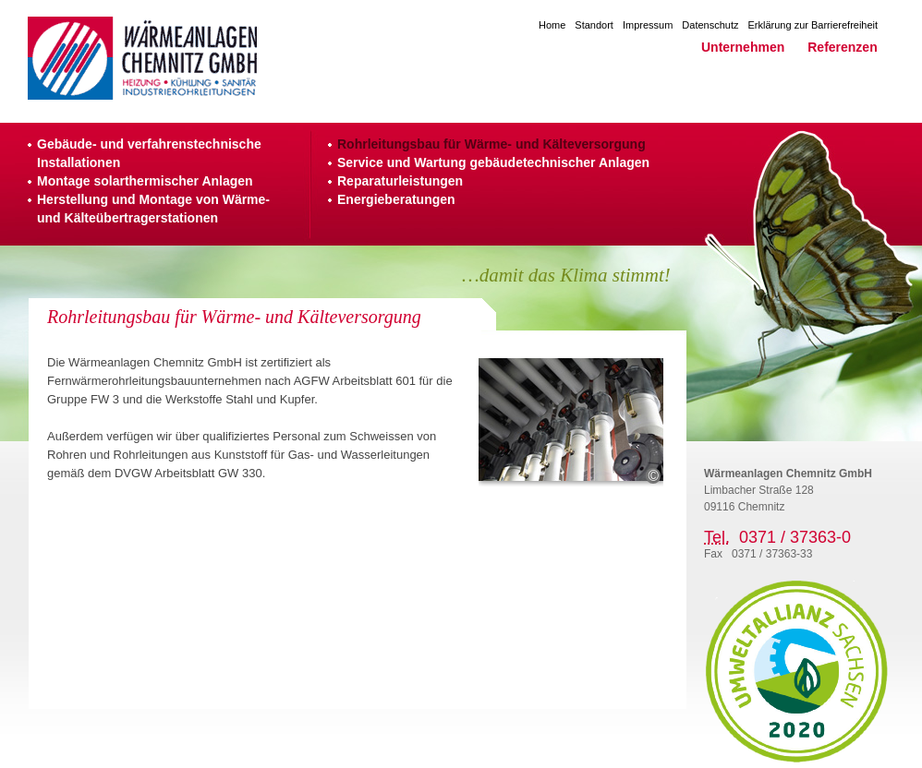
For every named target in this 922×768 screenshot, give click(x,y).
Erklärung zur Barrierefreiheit (813, 24)
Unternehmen (742, 47)
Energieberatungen (396, 199)
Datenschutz (710, 24)
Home (552, 24)
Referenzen (842, 47)
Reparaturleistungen (400, 181)
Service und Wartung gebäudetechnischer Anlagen (493, 162)
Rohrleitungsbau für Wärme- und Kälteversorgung (491, 144)
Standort (594, 24)
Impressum (648, 24)
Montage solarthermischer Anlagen (145, 181)
